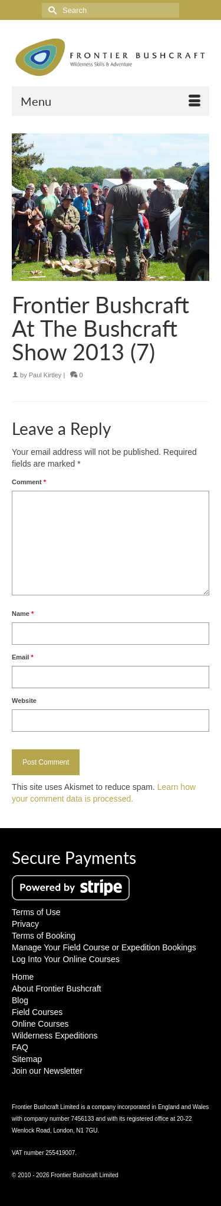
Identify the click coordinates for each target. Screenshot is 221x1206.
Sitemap (27, 1059)
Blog (20, 1000)
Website (24, 700)
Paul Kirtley (45, 374)
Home (23, 976)
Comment (29, 481)
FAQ (20, 1047)
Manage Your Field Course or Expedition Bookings (104, 947)
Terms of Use (36, 912)
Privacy (25, 924)
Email (23, 657)
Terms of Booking (43, 935)
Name (23, 613)
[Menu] (110, 101)
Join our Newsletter (47, 1071)
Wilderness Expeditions (55, 1035)
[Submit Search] (51, 10)
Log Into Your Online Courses (66, 959)
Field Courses (37, 1012)
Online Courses (40, 1024)
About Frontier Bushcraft (56, 988)
